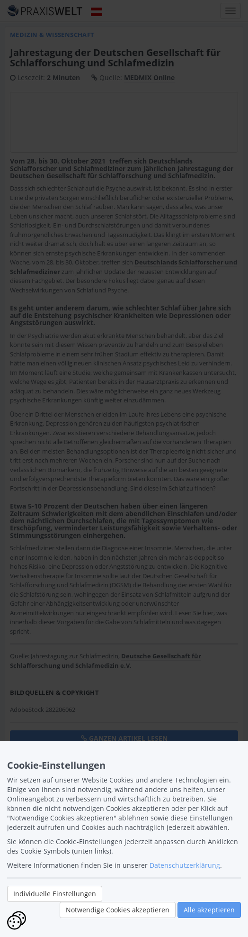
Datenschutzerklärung (185, 865)
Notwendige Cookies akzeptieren (117, 909)
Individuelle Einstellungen (54, 893)
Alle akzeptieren (209, 909)
